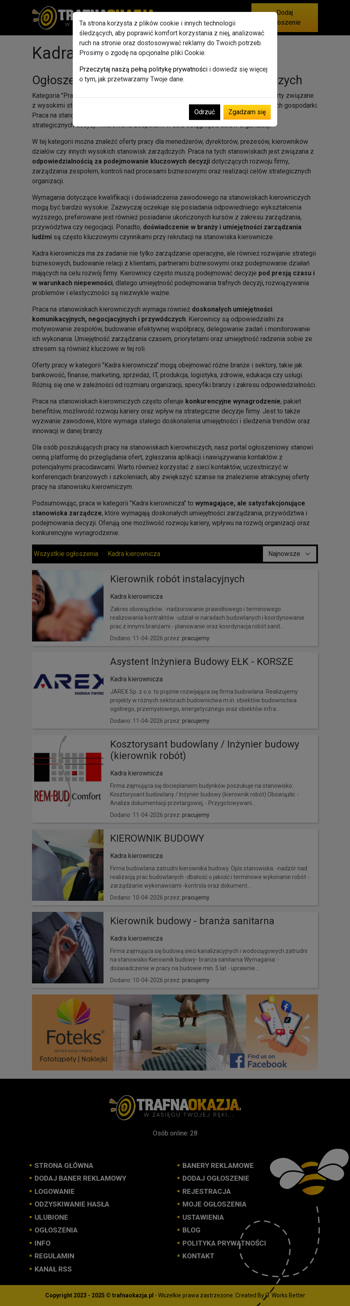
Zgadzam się (247, 112)
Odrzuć (204, 112)
